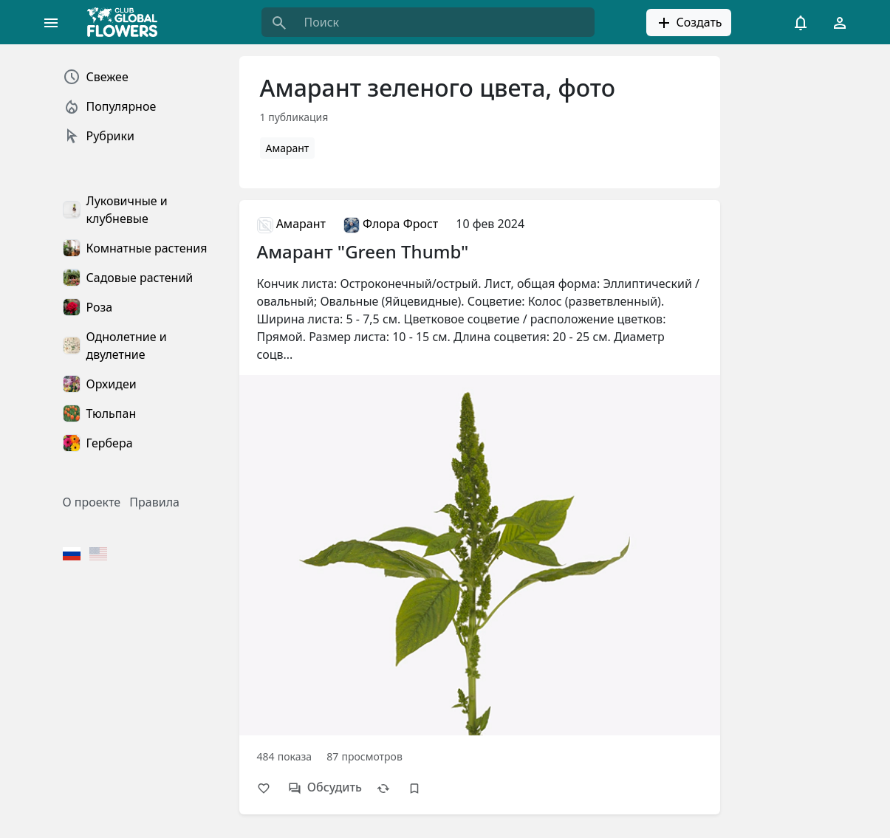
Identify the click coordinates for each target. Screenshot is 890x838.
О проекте (92, 502)
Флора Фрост (390, 224)
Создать (688, 23)
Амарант (287, 148)
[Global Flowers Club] (127, 22)
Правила (154, 502)
